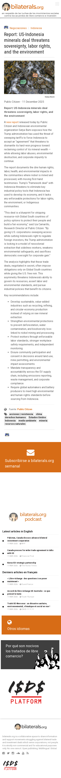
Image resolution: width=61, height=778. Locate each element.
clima (39, 414)
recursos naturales (15, 424)
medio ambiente (28, 420)
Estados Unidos (37, 417)
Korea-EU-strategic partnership (21, 563)
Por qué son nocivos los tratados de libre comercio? (22, 651)
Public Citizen (24, 409)
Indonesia (36, 28)
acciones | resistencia (21, 414)
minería (43, 420)
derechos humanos (15, 417)
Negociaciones (18, 28)
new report (12, 122)
